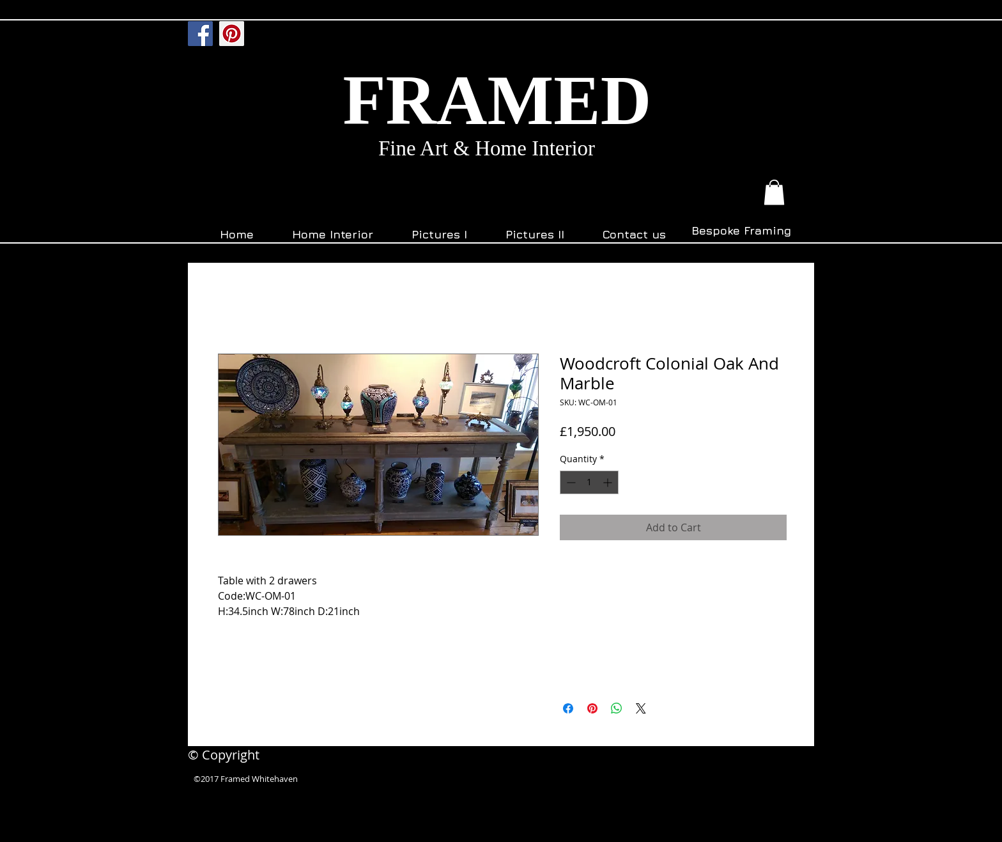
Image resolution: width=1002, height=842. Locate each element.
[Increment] (609, 482)
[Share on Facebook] (568, 708)
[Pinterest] (231, 33)
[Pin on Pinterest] (592, 708)
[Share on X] (641, 708)
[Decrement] (570, 482)
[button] (774, 192)
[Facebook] (200, 33)
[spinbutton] (589, 482)
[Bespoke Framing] (741, 231)
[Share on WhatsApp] (616, 708)
